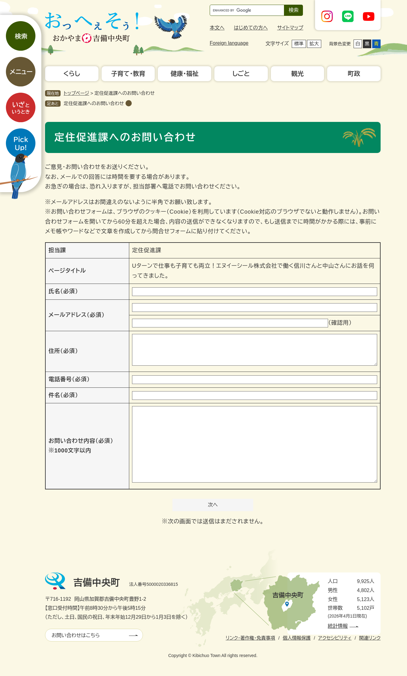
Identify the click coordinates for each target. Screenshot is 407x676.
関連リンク (370, 638)
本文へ (217, 27)
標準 (299, 43)
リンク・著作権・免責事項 (250, 638)
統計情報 (338, 626)
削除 (129, 103)
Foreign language (229, 43)
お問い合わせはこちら (76, 635)
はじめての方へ (251, 27)
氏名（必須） (63, 291)
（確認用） (340, 323)
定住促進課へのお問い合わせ (94, 103)
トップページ (76, 93)
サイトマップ (290, 27)
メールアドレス (76, 315)
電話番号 (69, 379)
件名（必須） (63, 395)
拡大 (314, 43)
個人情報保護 (297, 638)
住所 (63, 351)
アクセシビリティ (334, 638)
